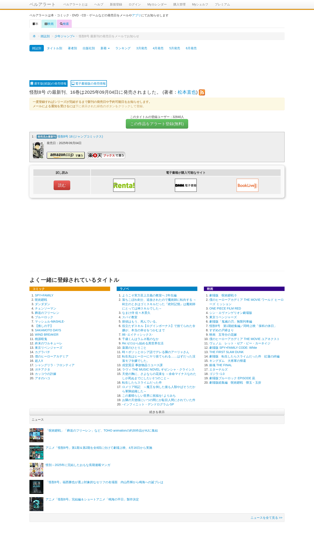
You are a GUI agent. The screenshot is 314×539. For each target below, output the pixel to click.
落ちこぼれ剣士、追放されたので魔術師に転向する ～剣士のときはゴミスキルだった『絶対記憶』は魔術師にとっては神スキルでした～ (159, 304)
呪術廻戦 (41, 299)
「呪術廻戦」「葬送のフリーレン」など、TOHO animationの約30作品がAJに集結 (102, 430)
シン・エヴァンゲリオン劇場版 (230, 312)
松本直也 (187, 92)
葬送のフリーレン (47, 312)
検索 (64, 24)
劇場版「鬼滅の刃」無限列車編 (230, 321)
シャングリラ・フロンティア (55, 364)
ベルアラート (42, 4)
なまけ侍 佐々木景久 (136, 312)
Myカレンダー (157, 4)
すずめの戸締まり (221, 330)
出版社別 (89, 48)
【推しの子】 (44, 325)
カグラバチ (42, 351)
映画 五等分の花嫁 (223, 334)
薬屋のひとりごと (134, 347)
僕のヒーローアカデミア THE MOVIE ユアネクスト (244, 338)
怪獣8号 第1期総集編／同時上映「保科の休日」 (243, 325)
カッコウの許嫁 (45, 373)
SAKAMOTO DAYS (48, 330)
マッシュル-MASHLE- (50, 321)
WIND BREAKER (46, 334)
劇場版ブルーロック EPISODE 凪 (232, 377)
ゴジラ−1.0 (217, 373)
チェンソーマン (45, 308)
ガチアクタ (42, 369)
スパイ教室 (129, 316)
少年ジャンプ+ (65, 36)
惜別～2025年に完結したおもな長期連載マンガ (78, 464)
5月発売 (174, 48)
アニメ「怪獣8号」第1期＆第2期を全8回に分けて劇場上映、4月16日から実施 (99, 447)
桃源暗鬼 (41, 338)
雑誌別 (45, 36)
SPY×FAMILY (44, 295)
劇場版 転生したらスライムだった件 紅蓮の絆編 (244, 356)
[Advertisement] (157, 66)
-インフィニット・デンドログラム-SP (148, 404)
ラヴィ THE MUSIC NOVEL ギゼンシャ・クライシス (158, 369)
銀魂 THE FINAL (220, 364)
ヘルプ (98, 4)
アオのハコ (42, 377)
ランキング (123, 48)
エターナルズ (218, 369)
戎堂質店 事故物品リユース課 (142, 364)
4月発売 (158, 48)
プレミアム (222, 4)
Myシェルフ (200, 4)
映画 (49, 24)
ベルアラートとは (75, 4)
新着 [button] (105, 48)
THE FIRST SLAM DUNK (226, 351)
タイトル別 (54, 48)
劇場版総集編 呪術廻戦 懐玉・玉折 (235, 382)
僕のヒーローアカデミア (51, 356)
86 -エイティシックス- (137, 334)
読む (62, 185)
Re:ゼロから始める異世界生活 (143, 343)
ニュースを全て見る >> (266, 517)
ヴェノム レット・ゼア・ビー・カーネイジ (239, 343)
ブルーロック (44, 316)
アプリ (136, 15)
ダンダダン (42, 303)
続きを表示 (157, 411)
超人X (39, 360)
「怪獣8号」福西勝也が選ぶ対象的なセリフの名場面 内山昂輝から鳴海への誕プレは (104, 481)
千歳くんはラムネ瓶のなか (140, 338)
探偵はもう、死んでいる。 (140, 321)
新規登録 (116, 4)
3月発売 (141, 48)
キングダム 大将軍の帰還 (227, 360)
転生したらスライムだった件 (142, 382)
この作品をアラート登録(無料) (157, 124)
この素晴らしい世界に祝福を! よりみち (149, 395)
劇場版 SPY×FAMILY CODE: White (233, 347)
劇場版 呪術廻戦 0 (222, 295)
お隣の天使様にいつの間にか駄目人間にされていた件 (158, 399)
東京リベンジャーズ (48, 347)
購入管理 (179, 4)
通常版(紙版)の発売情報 (49, 83)
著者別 (72, 48)
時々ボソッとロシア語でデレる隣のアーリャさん (155, 351)
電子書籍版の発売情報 (89, 83)
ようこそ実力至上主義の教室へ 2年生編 (149, 295)
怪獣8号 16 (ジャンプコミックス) (80, 136)
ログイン (135, 4)
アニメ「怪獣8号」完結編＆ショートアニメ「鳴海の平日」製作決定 (92, 499)
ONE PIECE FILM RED (225, 308)
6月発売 (191, 48)
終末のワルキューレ (48, 343)
